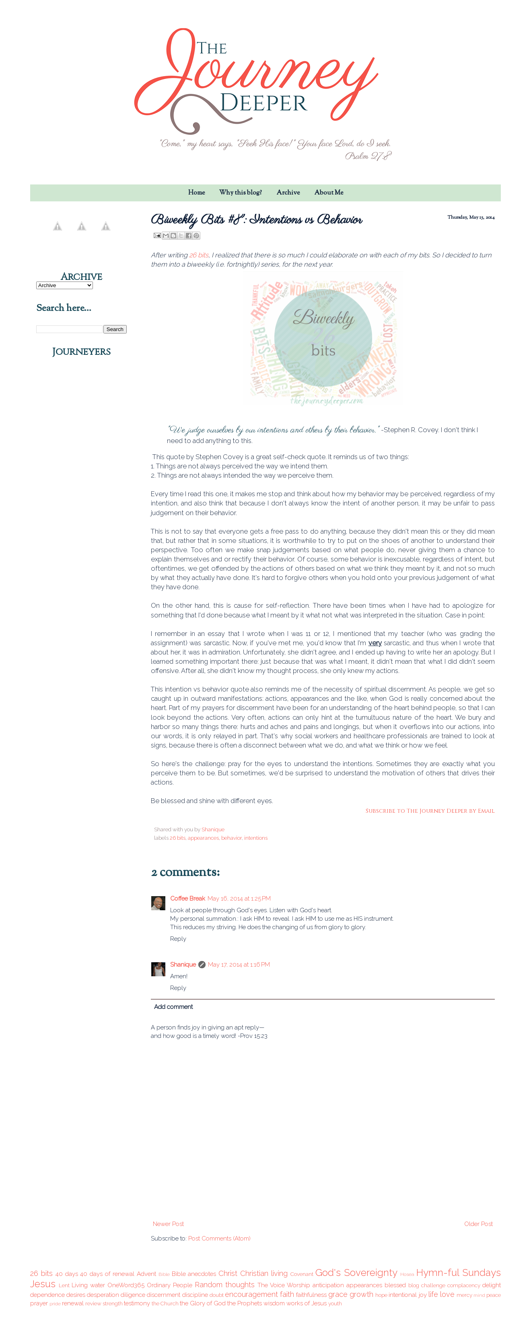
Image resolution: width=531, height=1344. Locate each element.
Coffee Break (187, 898)
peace (493, 1295)
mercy (464, 1295)
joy (423, 1294)
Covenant (301, 1274)
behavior (231, 838)
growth (361, 1294)
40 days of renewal (107, 1274)
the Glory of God (203, 1303)
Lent (64, 1285)
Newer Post (168, 1224)
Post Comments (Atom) (219, 1238)
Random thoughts (225, 1284)
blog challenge (426, 1285)
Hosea (407, 1274)
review (93, 1303)
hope (381, 1295)
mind (479, 1295)
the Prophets (244, 1303)
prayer (39, 1303)
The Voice (271, 1285)
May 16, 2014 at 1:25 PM (239, 898)
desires (75, 1294)
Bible (164, 1274)
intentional (403, 1294)
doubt (217, 1295)
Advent (146, 1274)
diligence (133, 1294)
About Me (328, 193)
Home (196, 193)
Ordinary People (169, 1285)
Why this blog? (240, 193)
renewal (73, 1303)
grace (338, 1294)
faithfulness (311, 1294)
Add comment (173, 1007)
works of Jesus (306, 1303)
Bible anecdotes (194, 1274)
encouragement (251, 1294)
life (433, 1294)
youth (335, 1303)
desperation (103, 1294)
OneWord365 (125, 1285)
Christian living (264, 1273)
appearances (203, 838)
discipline (195, 1294)
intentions (256, 838)
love (447, 1294)
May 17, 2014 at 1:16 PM (239, 964)
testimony (137, 1303)
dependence (47, 1294)
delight (491, 1285)
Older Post (478, 1224)
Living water (88, 1285)
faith (287, 1294)
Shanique (183, 964)
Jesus (43, 1284)
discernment (163, 1294)
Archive (288, 193)
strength (113, 1303)
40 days (67, 1274)
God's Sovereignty (356, 1272)
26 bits (198, 255)
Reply (178, 938)
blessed (395, 1285)
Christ (227, 1273)
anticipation (328, 1285)
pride (55, 1304)
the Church (165, 1303)
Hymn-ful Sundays (458, 1272)
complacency (463, 1285)
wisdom (274, 1303)
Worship (298, 1285)
